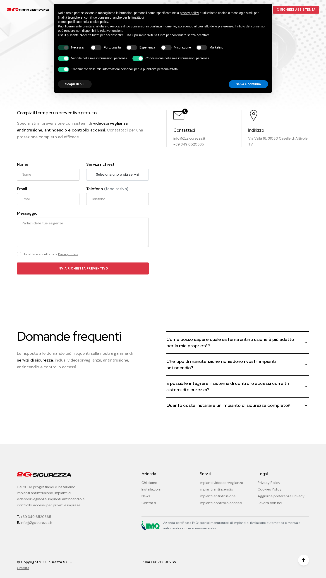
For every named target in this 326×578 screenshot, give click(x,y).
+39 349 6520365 (36, 516)
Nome (22, 164)
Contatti (148, 502)
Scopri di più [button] (74, 84)
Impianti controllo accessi (221, 502)
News (145, 496)
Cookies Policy (270, 489)
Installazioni (151, 489)
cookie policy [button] (99, 22)
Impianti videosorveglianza (221, 482)
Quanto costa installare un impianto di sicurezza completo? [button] (228, 405)
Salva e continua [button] (248, 84)
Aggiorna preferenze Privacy (281, 496)
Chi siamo (149, 482)
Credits (23, 568)
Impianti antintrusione (218, 496)
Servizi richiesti (100, 164)
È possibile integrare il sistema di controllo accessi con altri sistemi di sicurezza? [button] (227, 386)
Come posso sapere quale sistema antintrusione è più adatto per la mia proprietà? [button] (230, 342)
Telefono (107, 189)
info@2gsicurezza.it (189, 138)
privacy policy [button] (189, 13)
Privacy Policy (68, 254)
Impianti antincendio (216, 489)
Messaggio (27, 213)
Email (22, 189)
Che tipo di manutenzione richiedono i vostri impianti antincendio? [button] (221, 364)
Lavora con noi (270, 502)
